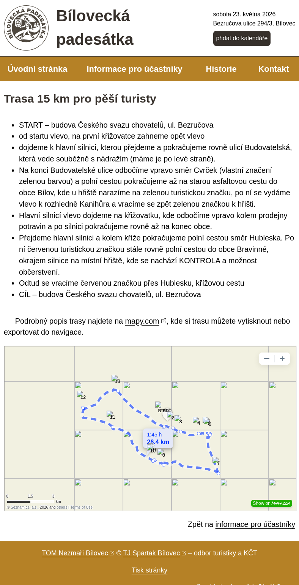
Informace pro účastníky (134, 69)
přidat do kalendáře (242, 38)
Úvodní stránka (38, 69)
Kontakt (273, 69)
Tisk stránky (150, 570)
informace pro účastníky (256, 524)
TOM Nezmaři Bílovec (75, 553)
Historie (221, 69)
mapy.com (142, 321)
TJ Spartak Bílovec (151, 553)
